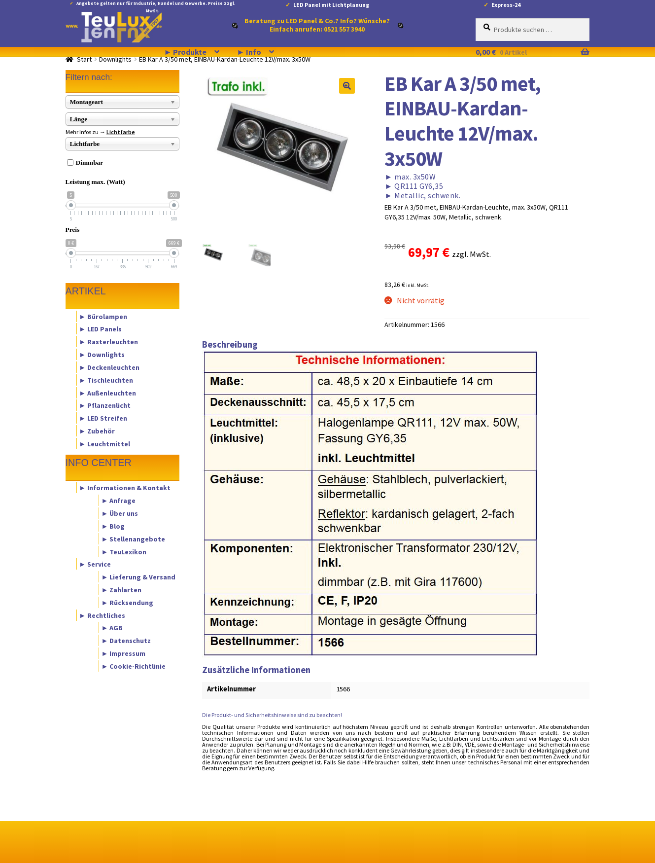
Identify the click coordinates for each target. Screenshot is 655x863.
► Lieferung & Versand (138, 577)
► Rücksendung (127, 602)
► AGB (112, 627)
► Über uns (119, 513)
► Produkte (185, 52)
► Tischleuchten (106, 379)
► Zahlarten (121, 589)
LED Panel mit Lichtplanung (331, 4)
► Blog (113, 525)
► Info (249, 52)
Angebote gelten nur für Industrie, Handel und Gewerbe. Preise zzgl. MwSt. (156, 5)
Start (84, 59)
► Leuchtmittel (104, 443)
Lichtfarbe (120, 132)
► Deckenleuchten (109, 366)
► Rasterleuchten (108, 341)
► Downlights (102, 354)
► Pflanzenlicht (105, 405)
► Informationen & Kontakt (125, 487)
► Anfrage (118, 500)
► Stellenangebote (133, 538)
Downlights (115, 59)
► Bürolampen (103, 316)
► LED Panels (100, 328)
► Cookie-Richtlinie (133, 665)
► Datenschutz (126, 640)
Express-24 (505, 4)
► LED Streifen (103, 418)
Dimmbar (89, 162)
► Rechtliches (102, 615)
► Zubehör (97, 430)
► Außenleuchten (107, 392)
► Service (95, 564)
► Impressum (123, 653)
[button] (347, 86)
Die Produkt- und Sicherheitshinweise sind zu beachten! (272, 715)
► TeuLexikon (123, 551)
